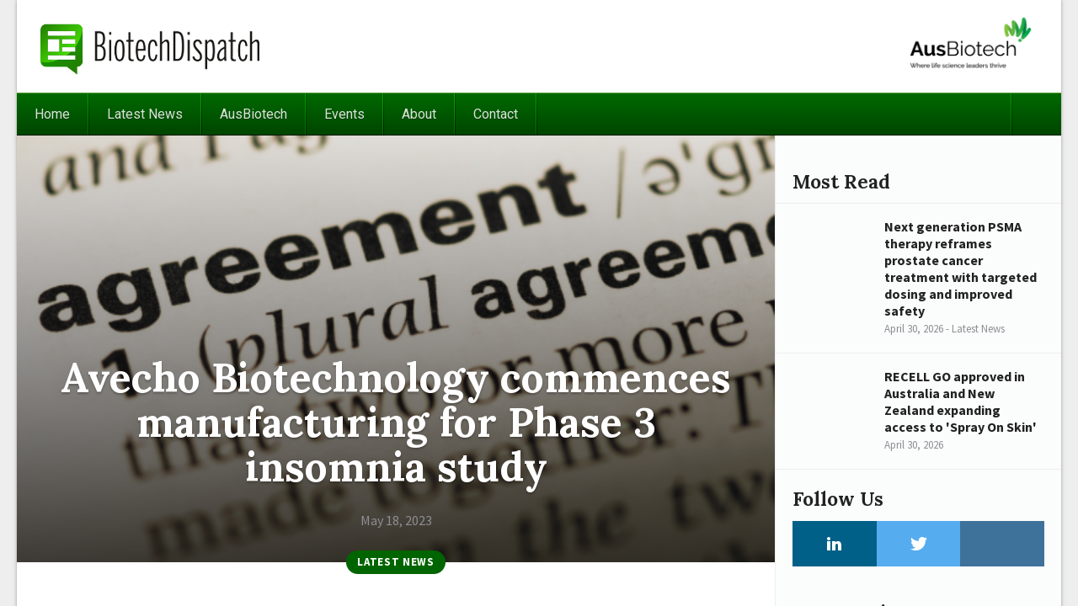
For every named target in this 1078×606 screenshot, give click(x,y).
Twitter (919, 543)
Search (1036, 114)
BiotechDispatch (150, 46)
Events (344, 114)
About (419, 114)
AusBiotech (253, 114)
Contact (495, 114)
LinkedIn (834, 543)
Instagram (1002, 543)
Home (52, 114)
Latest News (145, 114)
